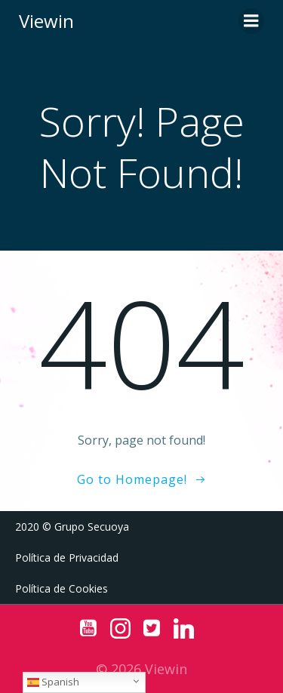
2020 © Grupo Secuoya (72, 526)
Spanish (53, 681)
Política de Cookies (61, 588)
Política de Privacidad (66, 557)
